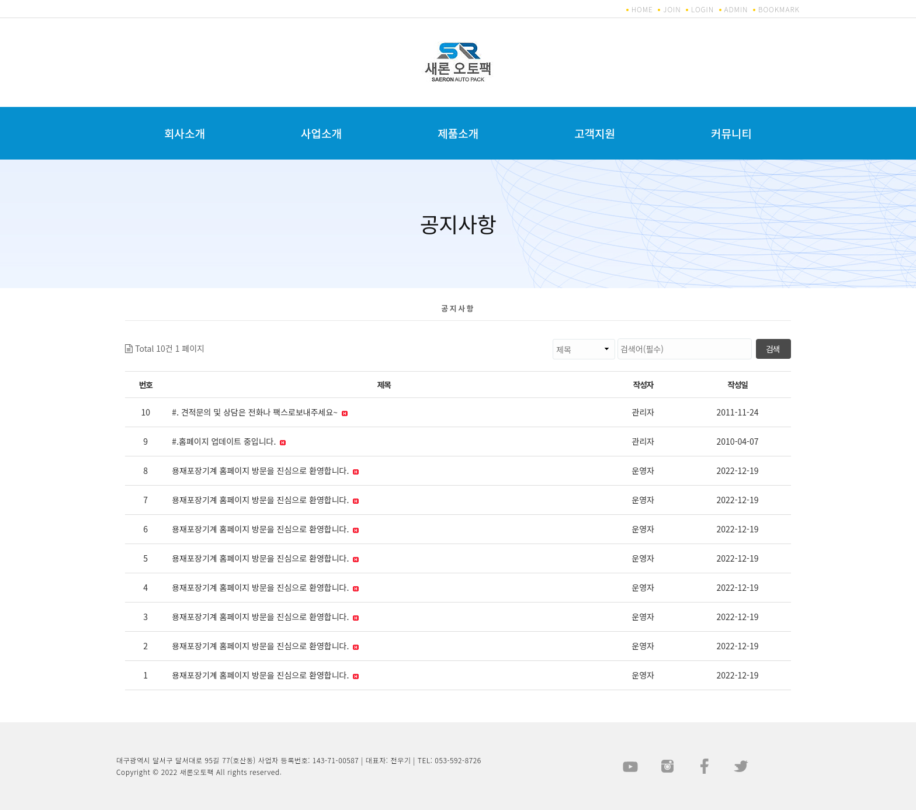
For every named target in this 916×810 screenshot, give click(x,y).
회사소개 (184, 133)
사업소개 (321, 133)
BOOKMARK (779, 9)
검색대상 (204, 338)
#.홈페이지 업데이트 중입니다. (229, 441)
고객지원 (594, 133)
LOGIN (702, 9)
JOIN (672, 9)
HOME (642, 9)
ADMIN (736, 9)
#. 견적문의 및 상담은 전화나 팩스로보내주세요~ (260, 412)
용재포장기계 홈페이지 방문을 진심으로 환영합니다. (265, 470)
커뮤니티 (731, 133)
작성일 (737, 384)
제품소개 (458, 133)
